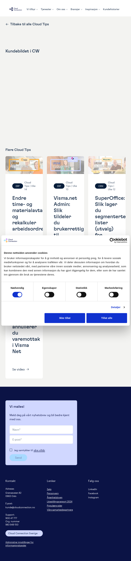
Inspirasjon (92, 9)
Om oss (62, 9)
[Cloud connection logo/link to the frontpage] (16, 9)
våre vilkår (39, 450)
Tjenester (47, 9)
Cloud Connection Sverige (23, 533)
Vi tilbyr (32, 9)
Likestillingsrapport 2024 (59, 501)
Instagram (93, 497)
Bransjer (77, 9)
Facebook (93, 493)
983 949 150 (11, 524)
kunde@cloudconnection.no (20, 507)
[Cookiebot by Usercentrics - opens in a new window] (112, 240)
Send (18, 457)
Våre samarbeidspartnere (60, 509)
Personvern (53, 493)
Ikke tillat (64, 317)
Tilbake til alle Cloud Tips (27, 24)
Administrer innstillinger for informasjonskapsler (19, 544)
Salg (49, 489)
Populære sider (54, 505)
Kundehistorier (111, 9)
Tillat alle (106, 317)
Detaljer (116, 307)
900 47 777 (11, 518)
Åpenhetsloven (54, 497)
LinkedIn (92, 489)
